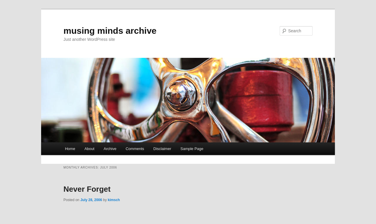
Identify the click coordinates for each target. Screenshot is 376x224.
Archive (110, 148)
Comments (135, 148)
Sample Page (191, 148)
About (89, 148)
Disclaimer (162, 148)
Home (70, 148)
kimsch (114, 200)
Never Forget (86, 189)
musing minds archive (110, 31)
